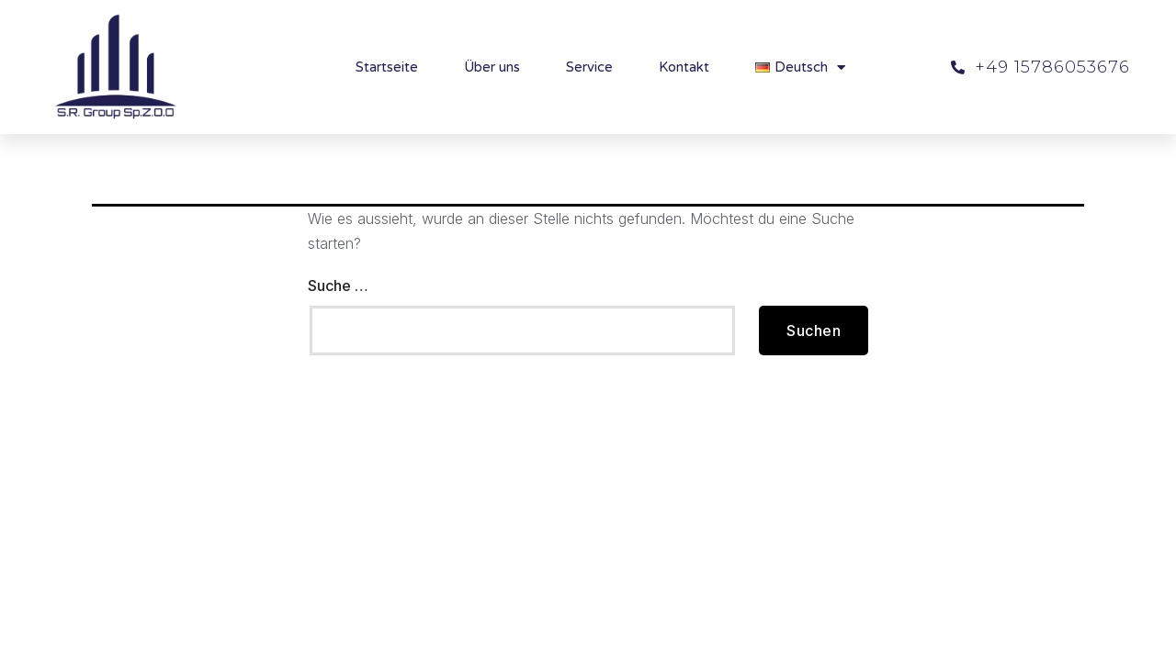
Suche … (338, 285)
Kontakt (684, 67)
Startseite (387, 67)
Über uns (492, 67)
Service (589, 67)
